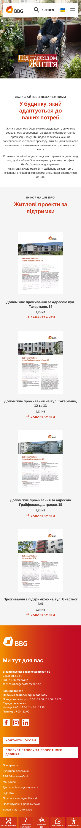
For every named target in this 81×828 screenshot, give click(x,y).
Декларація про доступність (20, 787)
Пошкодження (8, 822)
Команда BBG (41, 822)
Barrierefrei (73, 822)
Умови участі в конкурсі (17, 809)
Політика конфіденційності (20, 798)
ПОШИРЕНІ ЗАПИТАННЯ (26, 822)
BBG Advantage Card (15, 776)
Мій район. (9, 781)
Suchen (44, 10)
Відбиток (8, 792)
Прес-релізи (10, 765)
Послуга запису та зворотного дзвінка (34, 752)
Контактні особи (21, 740)
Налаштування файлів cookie (21, 804)
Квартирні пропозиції (16, 770)
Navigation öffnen (73, 10)
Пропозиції (57, 822)
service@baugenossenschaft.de (22, 684)
